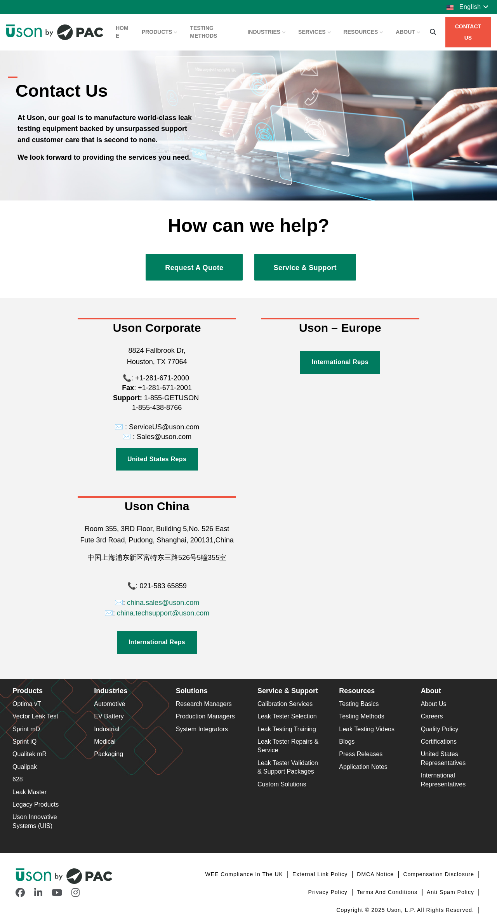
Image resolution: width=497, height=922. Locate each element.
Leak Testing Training (286, 729)
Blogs (347, 741)
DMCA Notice (376, 874)
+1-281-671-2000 (161, 378)
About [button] (408, 32)
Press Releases (360, 754)
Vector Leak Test (35, 716)
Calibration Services (285, 704)
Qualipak (24, 766)
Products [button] (159, 32)
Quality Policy (440, 729)
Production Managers (205, 716)
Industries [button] (266, 32)
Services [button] (314, 32)
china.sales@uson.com (163, 603)
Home (122, 32)
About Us (434, 704)
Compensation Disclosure (439, 874)
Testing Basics (359, 704)
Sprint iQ (24, 741)
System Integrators (202, 729)
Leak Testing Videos (366, 729)
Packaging (108, 754)
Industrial (106, 729)
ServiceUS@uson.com (164, 427)
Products (27, 691)
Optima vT (26, 704)
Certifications (439, 741)
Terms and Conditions (388, 892)
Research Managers (204, 704)
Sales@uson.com (164, 437)
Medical (104, 741)
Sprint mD (26, 729)
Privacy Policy (328, 892)
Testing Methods (203, 32)
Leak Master (29, 792)
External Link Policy (320, 874)
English (467, 6)
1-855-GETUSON (170, 398)
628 (17, 779)
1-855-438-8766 (157, 407)
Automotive (109, 704)
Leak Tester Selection (287, 716)
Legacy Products (35, 804)
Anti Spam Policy (451, 892)
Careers (432, 716)
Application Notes (363, 766)
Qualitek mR (29, 754)
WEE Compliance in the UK (245, 874)
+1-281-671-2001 (165, 388)
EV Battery (108, 716)
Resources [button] (364, 32)
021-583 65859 (163, 586)
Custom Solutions (281, 784)
